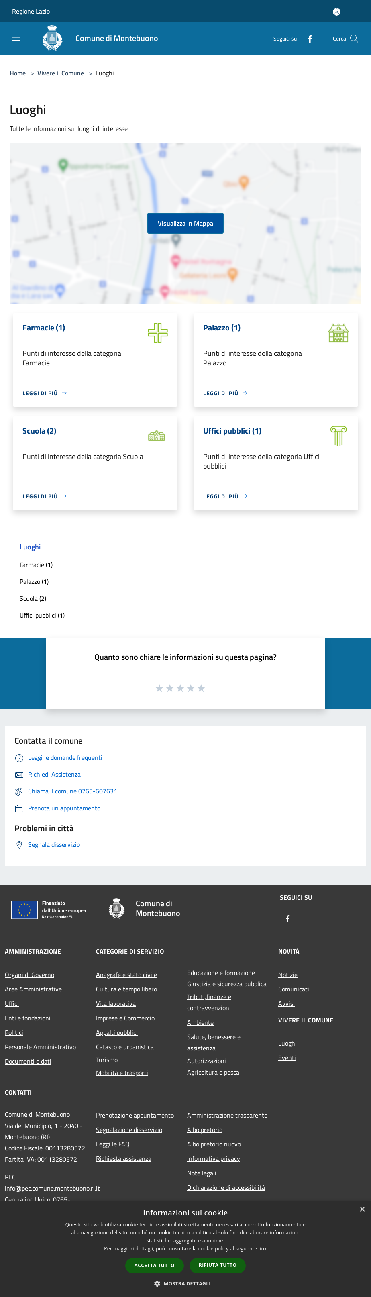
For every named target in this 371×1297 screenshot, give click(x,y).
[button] (185, 1283)
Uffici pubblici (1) (42, 615)
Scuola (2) (33, 598)
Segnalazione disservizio (129, 1129)
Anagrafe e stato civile (126, 974)
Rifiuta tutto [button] (218, 1265)
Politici (14, 1032)
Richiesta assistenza (123, 1158)
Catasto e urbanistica (125, 1047)
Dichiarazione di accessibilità (226, 1187)
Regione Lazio (31, 11)
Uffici (12, 1003)
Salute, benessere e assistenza (214, 1042)
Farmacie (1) (36, 564)
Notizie (288, 974)
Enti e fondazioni (28, 1018)
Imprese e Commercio (125, 1018)
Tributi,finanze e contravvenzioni (209, 1002)
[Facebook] (307, 38)
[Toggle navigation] (16, 38)
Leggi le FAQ (113, 1144)
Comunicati (293, 989)
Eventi (287, 1057)
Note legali (201, 1173)
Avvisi (286, 1003)
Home (18, 73)
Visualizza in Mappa (185, 223)
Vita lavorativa (116, 1003)
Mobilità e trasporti (122, 1072)
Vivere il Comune (61, 73)
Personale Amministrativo (40, 1047)
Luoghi (287, 1043)
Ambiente (200, 1022)
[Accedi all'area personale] (337, 12)
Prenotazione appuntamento (135, 1115)
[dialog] (185, 1249)
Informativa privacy (213, 1158)
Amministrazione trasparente (227, 1115)
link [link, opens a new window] (263, 1248)
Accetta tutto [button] (155, 1265)
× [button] (362, 1210)
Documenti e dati (28, 1061)
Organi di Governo (29, 974)
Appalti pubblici (117, 1032)
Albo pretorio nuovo (214, 1144)
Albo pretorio (204, 1129)
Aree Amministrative (33, 989)
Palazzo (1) (34, 581)
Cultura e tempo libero (126, 989)
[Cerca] (354, 38)
